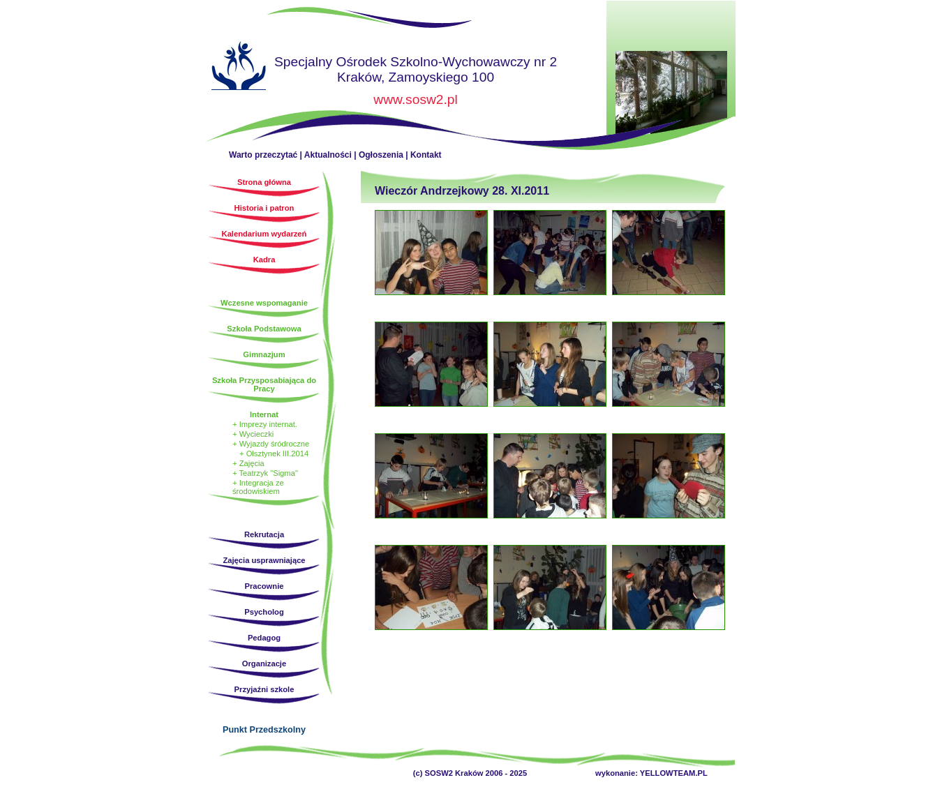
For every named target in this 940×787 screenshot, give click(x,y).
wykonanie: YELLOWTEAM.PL (651, 773)
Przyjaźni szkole (264, 689)
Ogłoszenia (381, 155)
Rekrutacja (264, 534)
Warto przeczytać (263, 155)
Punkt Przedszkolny (264, 730)
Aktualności (328, 155)
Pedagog (264, 638)
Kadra (264, 259)
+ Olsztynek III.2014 (273, 453)
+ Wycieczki (253, 434)
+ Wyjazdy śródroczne (270, 444)
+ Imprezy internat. (264, 424)
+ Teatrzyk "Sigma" (265, 473)
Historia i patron (264, 208)
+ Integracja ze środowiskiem (258, 487)
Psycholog (264, 612)
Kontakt (426, 155)
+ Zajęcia (248, 463)
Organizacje (264, 663)
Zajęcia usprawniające (264, 560)
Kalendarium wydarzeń (264, 234)
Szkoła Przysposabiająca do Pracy (264, 384)
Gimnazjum (264, 354)
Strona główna (238, 67)
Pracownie (264, 586)
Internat (264, 414)
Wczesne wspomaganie (264, 303)
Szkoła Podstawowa (264, 328)
